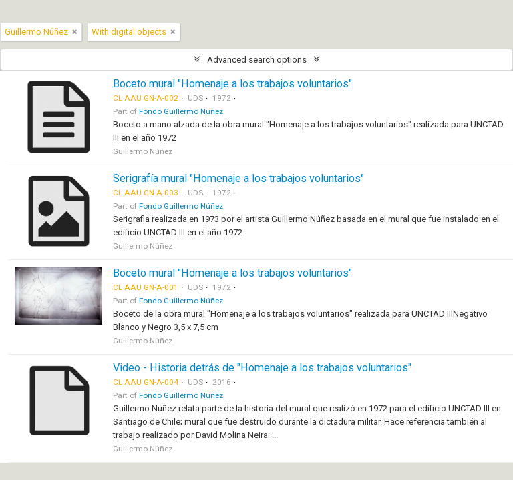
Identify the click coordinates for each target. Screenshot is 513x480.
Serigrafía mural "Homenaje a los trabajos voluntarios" (238, 178)
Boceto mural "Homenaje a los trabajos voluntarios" (232, 83)
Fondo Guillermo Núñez (181, 111)
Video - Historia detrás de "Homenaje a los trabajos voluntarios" (262, 367)
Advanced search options (257, 60)
